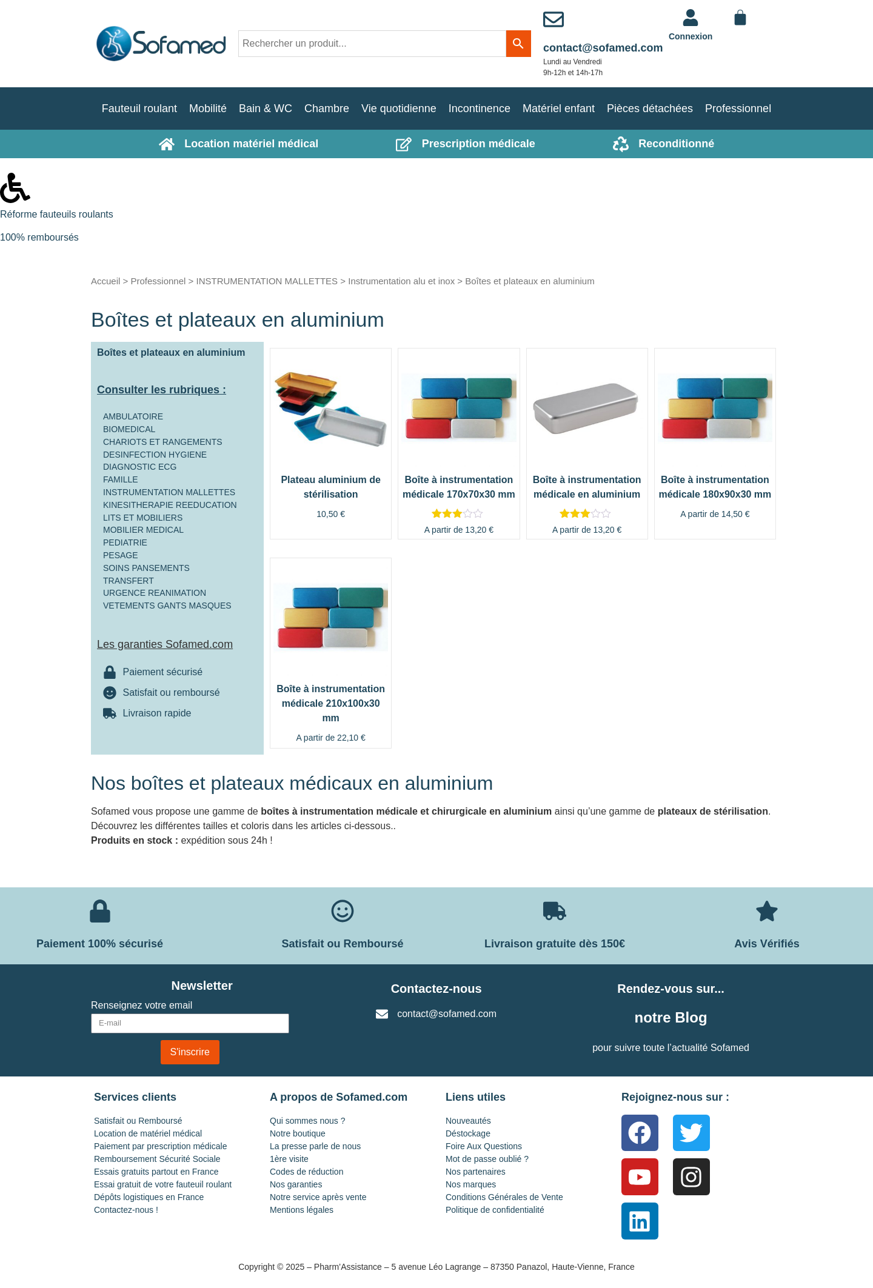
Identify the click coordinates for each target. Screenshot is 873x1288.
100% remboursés (39, 237)
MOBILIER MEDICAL (143, 530)
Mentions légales (301, 1210)
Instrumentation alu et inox (401, 281)
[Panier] (740, 17)
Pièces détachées (650, 108)
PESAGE (120, 555)
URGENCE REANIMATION (154, 593)
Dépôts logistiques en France (149, 1197)
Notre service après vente (318, 1197)
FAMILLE (120, 479)
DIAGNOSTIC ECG (139, 467)
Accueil (105, 281)
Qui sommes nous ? (308, 1121)
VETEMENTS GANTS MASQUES (167, 605)
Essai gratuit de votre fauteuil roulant (163, 1184)
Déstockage (468, 1133)
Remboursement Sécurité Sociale (157, 1159)
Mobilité (208, 108)
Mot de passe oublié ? (487, 1159)
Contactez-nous (436, 988)
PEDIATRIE (125, 542)
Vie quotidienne (398, 108)
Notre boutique (298, 1133)
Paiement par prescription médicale (160, 1146)
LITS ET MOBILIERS (142, 517)
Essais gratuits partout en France (156, 1171)
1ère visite (289, 1159)
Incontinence (479, 108)
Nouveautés (468, 1121)
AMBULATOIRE (133, 416)
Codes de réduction (306, 1171)
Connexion (690, 36)
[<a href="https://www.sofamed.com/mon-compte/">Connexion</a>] (690, 17)
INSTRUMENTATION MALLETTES (267, 281)
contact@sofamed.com (603, 48)
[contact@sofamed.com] (553, 19)
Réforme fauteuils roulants (56, 214)
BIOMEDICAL (129, 429)
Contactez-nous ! (126, 1210)
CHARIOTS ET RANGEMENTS (162, 442)
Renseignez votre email (141, 1005)
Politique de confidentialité (495, 1210)
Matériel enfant (559, 108)
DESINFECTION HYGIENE (155, 454)
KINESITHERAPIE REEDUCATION (170, 505)
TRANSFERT (128, 581)
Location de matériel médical (148, 1133)
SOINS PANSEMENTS (146, 568)
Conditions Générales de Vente (504, 1197)
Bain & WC (265, 108)
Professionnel (738, 108)
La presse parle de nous (315, 1146)
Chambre (326, 108)
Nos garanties (296, 1184)
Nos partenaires (476, 1171)
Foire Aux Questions (484, 1146)
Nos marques (471, 1184)
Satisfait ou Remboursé (138, 1121)
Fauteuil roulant (139, 108)
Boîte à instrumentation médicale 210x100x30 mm (330, 703)
